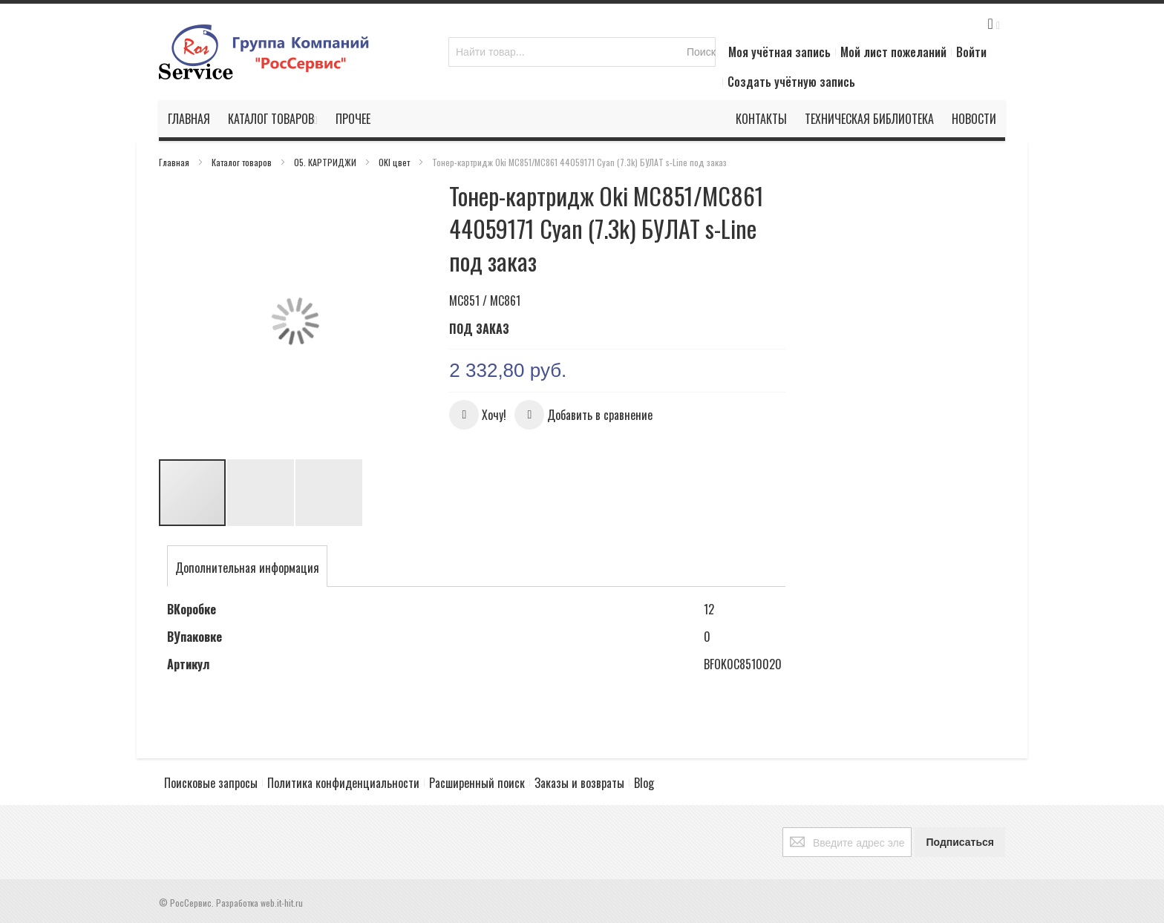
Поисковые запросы (211, 783)
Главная (175, 162)
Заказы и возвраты (579, 783)
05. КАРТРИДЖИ (326, 162)
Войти (971, 52)
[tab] (247, 567)
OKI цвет (395, 162)
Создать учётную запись (791, 82)
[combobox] (582, 52)
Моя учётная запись (779, 52)
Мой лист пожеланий (893, 52)
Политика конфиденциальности (343, 783)
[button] (188, 321)
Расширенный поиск (477, 783)
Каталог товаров (243, 162)
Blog (644, 783)
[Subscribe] (960, 842)
